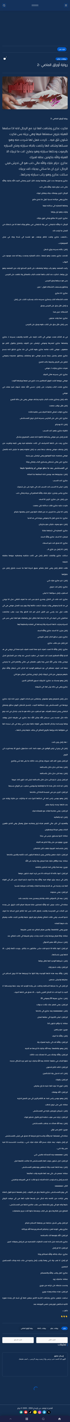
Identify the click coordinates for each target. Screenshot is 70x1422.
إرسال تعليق (59, 1356)
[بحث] (4, 5)
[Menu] (27, 1419)
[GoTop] (10, 1419)
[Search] (43, 1419)
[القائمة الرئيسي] (66, 5)
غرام (19, 1408)
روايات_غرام (61, 59)
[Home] (59, 1419)
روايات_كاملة (41, 1328)
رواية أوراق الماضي (27, 1328)
